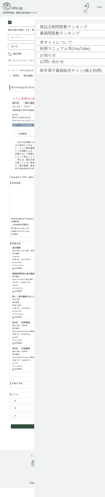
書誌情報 (17, 62)
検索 (90, 55)
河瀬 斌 (27, 115)
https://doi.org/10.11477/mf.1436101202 (33, 129)
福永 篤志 (16, 115)
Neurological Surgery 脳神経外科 (37, 79)
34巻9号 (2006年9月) (70, 79)
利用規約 (55, 464)
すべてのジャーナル (38, 69)
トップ (11, 79)
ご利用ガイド (39, 464)
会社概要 (69, 464)
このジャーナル (17, 69)
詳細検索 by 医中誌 (87, 69)
